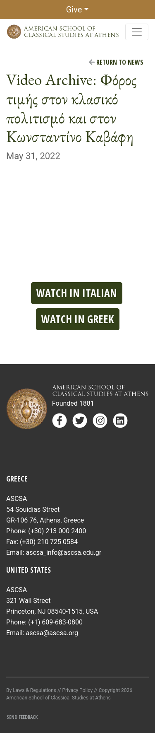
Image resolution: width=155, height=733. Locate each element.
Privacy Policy (77, 690)
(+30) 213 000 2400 (57, 531)
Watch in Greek (77, 319)
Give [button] (74, 10)
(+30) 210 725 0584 (49, 542)
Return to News (116, 62)
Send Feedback (22, 717)
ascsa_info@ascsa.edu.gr (63, 552)
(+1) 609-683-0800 (55, 622)
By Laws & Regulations (31, 690)
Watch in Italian (76, 292)
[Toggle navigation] (136, 32)
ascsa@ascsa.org (52, 633)
